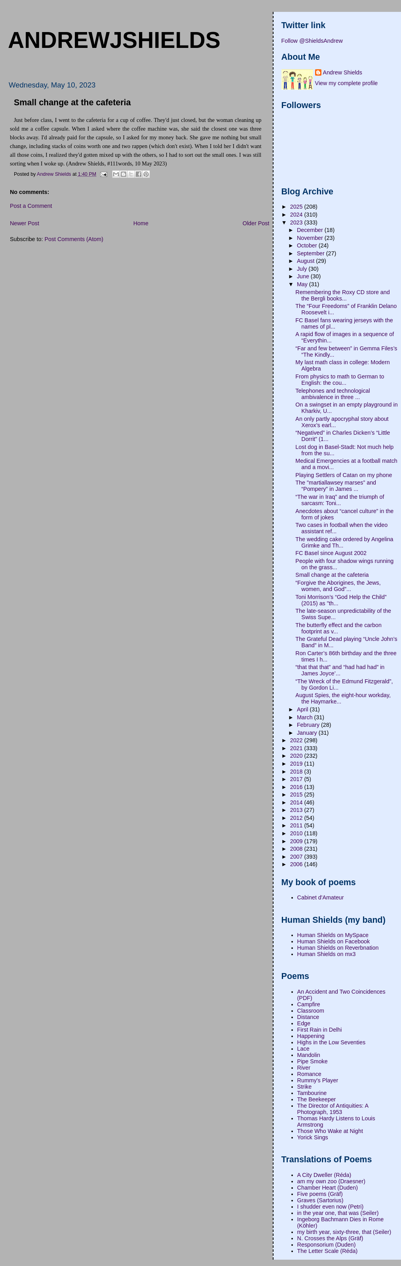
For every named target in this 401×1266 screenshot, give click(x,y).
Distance (308, 1017)
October (308, 245)
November (311, 238)
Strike (304, 1087)
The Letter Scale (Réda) (327, 1251)
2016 (297, 787)
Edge (303, 1023)
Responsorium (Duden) (326, 1244)
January (308, 733)
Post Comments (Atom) (73, 239)
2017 (297, 779)
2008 (297, 849)
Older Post (256, 223)
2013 (297, 810)
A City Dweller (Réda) (324, 1175)
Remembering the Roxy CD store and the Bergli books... (342, 295)
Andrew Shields (342, 72)
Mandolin (308, 1055)
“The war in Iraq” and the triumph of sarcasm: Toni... (339, 500)
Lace (303, 1048)
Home (140, 223)
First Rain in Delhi (319, 1029)
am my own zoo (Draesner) (331, 1181)
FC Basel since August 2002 (331, 553)
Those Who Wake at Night (330, 1131)
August (306, 261)
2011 (297, 825)
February (309, 725)
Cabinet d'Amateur (320, 897)
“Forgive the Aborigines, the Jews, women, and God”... (337, 586)
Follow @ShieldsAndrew (312, 41)
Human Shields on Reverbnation (338, 948)
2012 (297, 818)
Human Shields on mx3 (326, 954)
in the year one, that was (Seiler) (338, 1213)
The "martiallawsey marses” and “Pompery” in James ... (335, 485)
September (311, 253)
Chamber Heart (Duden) (327, 1187)
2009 (297, 841)
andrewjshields (114, 40)
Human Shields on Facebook (333, 941)
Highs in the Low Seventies (331, 1042)
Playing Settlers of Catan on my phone (343, 475)
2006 (297, 864)
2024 (297, 214)
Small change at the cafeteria (332, 575)
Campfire (308, 1004)
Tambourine (312, 1093)
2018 (297, 771)
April (303, 709)
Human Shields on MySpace (333, 935)
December (311, 230)
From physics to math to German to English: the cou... (339, 379)
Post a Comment (31, 206)
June (304, 276)
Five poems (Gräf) (320, 1194)
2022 (297, 740)
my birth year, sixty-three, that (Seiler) (344, 1232)
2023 (297, 222)
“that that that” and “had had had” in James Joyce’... (339, 670)
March (305, 717)
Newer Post (24, 223)
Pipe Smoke (312, 1061)
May (303, 284)
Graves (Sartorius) (320, 1200)
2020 (297, 756)
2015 (297, 794)
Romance (309, 1074)
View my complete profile (346, 83)
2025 (297, 206)
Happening (311, 1036)
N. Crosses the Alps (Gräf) (330, 1238)
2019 (297, 763)
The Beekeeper (316, 1099)
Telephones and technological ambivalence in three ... (332, 394)
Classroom (310, 1010)
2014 (297, 802)
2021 (297, 748)
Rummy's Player (317, 1080)
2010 (297, 833)
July (302, 269)
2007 (297, 857)
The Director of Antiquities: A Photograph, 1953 (333, 1109)
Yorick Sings (312, 1137)
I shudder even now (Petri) (330, 1206)
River (303, 1068)
